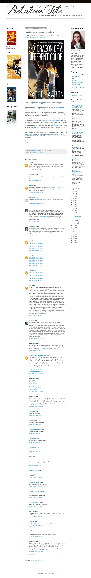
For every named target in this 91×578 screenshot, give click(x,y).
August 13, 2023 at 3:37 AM (35, 526)
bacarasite (31, 521)
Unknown (31, 185)
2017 (74, 208)
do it (38, 127)
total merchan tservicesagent (36, 242)
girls (30, 384)
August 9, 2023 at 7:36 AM (35, 477)
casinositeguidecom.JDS (35, 491)
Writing (74, 86)
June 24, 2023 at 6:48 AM (35, 465)
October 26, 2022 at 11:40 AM (36, 391)
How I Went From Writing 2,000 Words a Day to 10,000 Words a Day (78, 107)
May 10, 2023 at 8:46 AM (35, 424)
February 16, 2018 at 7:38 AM (36, 192)
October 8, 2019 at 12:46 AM (36, 203)
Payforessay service (44, 216)
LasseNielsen (32, 208)
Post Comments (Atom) (37, 560)
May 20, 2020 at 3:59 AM (35, 235)
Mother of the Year (56, 125)
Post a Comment (31, 554)
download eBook (52, 187)
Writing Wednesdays (77, 87)
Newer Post (28, 558)
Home (46, 558)
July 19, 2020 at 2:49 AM (35, 315)
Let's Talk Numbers (77, 82)
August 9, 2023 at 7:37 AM (35, 497)
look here (42, 199)
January (76, 223)
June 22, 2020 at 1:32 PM (35, 250)
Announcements (32, 152)
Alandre (31, 285)
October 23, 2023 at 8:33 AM (36, 551)
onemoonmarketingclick (35, 429)
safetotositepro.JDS (34, 502)
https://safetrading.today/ (44, 348)
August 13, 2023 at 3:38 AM (35, 536)
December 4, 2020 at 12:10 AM (36, 338)
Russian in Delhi (33, 383)
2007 (74, 242)
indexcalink (32, 420)
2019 (74, 204)
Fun (73, 78)
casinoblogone (33, 447)
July (75, 212)
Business (74, 76)
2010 (74, 238)
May (75, 220)
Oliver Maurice (32, 197)
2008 (74, 240)
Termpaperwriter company (58, 233)
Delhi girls (31, 386)
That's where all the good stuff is (50, 120)
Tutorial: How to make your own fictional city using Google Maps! (77, 132)
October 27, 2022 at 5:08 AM (36, 406)
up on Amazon (39, 102)
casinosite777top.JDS (34, 482)
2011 (74, 236)
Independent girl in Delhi (35, 387)
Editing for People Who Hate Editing (78, 158)
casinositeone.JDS (34, 470)
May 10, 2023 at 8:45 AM (35, 415)
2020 (74, 202)
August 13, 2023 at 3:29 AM (35, 516)
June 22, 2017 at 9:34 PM (35, 180)
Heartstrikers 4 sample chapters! (78, 217)
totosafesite (32, 511)
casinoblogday (32, 438)
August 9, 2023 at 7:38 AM (35, 506)
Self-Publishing (39, 152)
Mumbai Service (33, 389)
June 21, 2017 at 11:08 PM (35, 170)
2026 (74, 191)
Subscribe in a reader (76, 95)
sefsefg (31, 240)
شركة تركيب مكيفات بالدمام (35, 371)
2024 (74, 196)
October (76, 210)
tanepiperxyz (32, 411)
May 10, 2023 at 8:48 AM (35, 442)
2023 (74, 198)
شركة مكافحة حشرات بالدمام (35, 369)
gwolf (30, 530)
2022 (74, 200)
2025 (74, 194)
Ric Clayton (32, 320)
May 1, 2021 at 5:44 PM (34, 350)
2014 (74, 229)
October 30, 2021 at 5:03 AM (36, 373)
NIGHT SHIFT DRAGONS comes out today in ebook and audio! (77, 172)
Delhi (30, 381)
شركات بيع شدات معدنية (59, 543)
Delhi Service (32, 380)
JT (29, 162)
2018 (74, 206)
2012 (74, 234)
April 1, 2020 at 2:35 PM (34, 221)
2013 (74, 232)
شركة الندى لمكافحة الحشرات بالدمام (37, 355)
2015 (74, 227)
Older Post (64, 558)
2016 (74, 225)
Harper (30, 456)
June (75, 215)
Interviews (74, 80)
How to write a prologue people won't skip (78, 146)
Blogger (52, 573)
